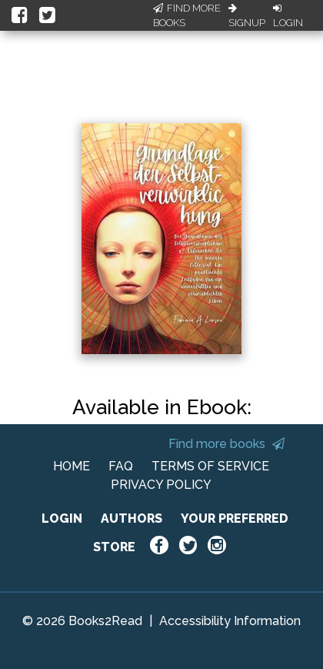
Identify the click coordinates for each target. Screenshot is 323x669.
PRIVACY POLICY (161, 484)
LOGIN (62, 518)
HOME (71, 466)
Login (288, 16)
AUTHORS (131, 518)
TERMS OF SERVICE (210, 466)
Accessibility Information (230, 621)
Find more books (226, 444)
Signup (246, 16)
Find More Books (187, 15)
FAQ (120, 466)
